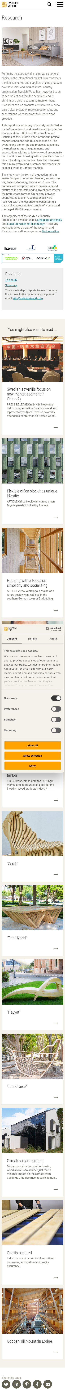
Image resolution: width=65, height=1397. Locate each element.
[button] (60, 4)
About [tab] (53, 638)
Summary (11, 285)
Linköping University (49, 219)
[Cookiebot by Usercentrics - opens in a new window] (46, 629)
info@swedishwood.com (28, 298)
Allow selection (32, 755)
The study (11, 280)
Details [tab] (32, 638)
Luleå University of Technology (26, 223)
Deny (32, 765)
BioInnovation (50, 231)
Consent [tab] (11, 638)
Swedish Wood (10, 4)
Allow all (32, 745)
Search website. (52, 4)
